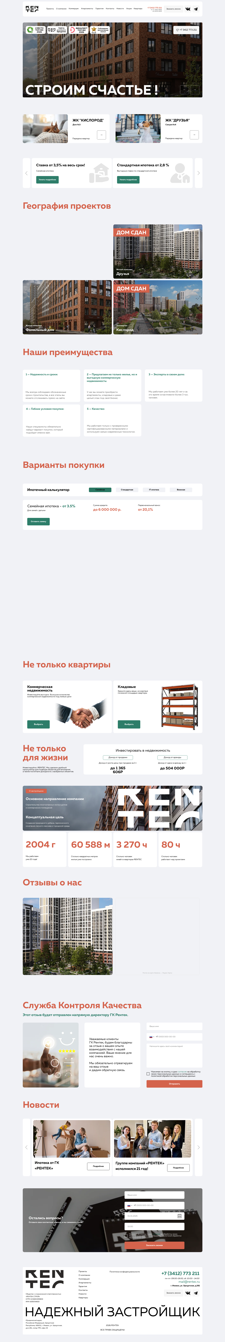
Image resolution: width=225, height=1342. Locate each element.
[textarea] (174, 1056)
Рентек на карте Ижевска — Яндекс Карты (157, 973)
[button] (173, 9)
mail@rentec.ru (189, 1281)
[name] (174, 1026)
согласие (182, 1072)
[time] (154, 1226)
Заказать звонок (154, 1245)
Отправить (174, 1084)
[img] (157, 251)
